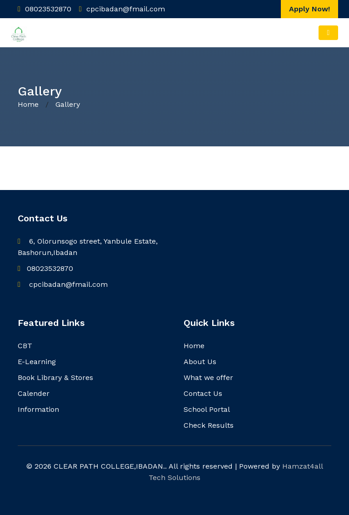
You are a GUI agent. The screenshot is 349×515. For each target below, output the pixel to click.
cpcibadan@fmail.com (63, 284)
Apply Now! (309, 9)
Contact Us (203, 393)
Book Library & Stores (55, 377)
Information (38, 409)
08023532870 (45, 268)
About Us (200, 361)
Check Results (209, 425)
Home (29, 104)
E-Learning (37, 361)
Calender (34, 393)
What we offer (208, 377)
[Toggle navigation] (328, 32)
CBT (25, 345)
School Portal (207, 409)
